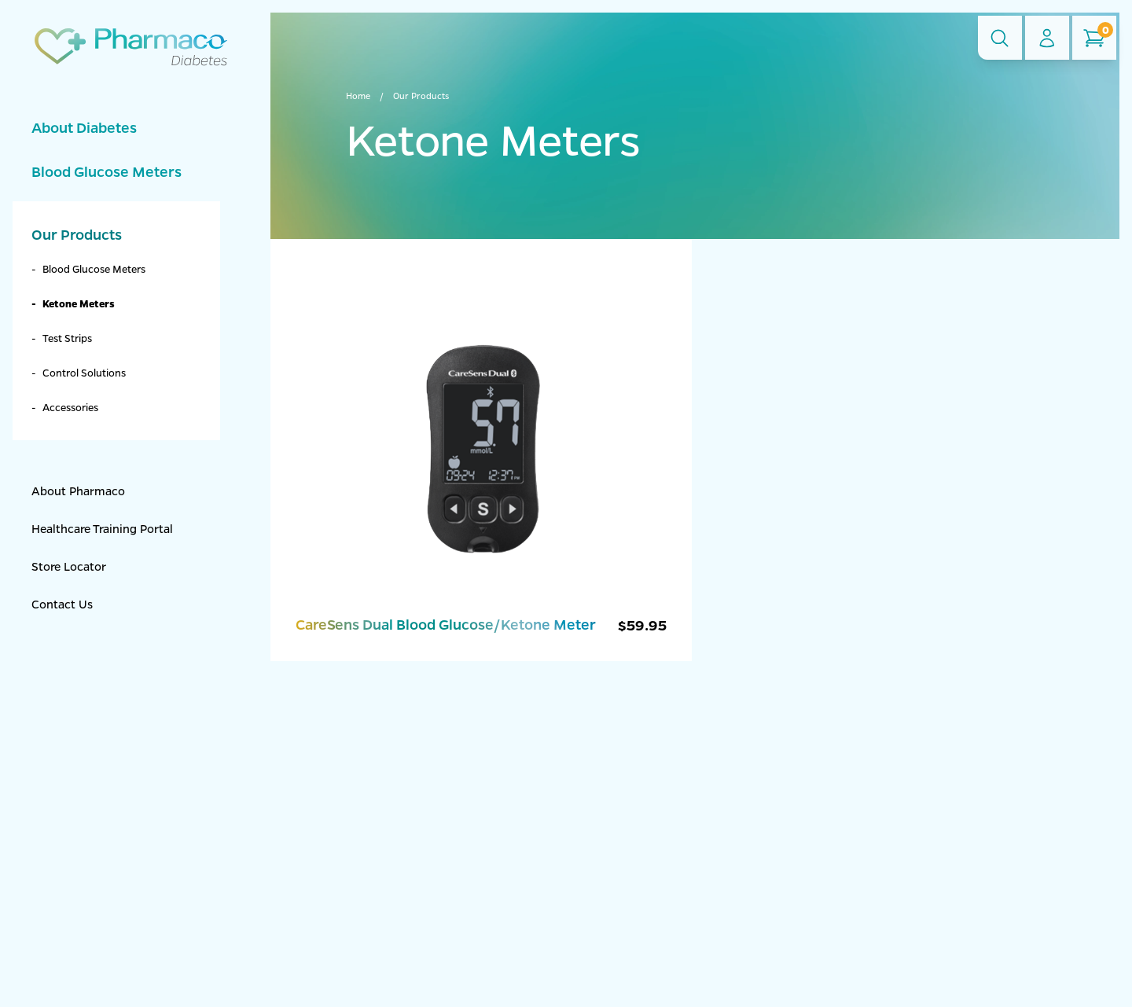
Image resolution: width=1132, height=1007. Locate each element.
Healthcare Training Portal (102, 528)
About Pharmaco (78, 490)
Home (358, 95)
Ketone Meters (78, 303)
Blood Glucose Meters (106, 171)
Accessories (70, 406)
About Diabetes (84, 127)
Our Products (76, 234)
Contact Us (62, 604)
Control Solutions (84, 372)
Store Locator (68, 566)
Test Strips (67, 337)
